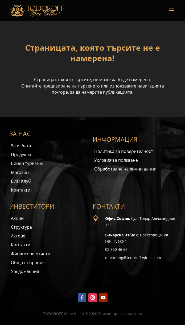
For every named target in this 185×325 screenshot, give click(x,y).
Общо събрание (28, 262)
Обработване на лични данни (125, 169)
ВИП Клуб (21, 181)
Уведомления (25, 271)
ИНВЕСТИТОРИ (31, 206)
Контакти (20, 190)
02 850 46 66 (116, 249)
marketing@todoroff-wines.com (133, 257)
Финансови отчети (30, 254)
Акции (17, 218)
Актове (18, 236)
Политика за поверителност (123, 151)
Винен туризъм (27, 163)
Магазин (20, 172)
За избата (21, 146)
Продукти (21, 154)
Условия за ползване (116, 160)
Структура (21, 227)
